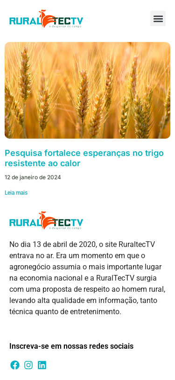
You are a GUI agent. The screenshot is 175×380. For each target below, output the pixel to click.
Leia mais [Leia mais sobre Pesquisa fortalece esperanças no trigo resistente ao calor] (16, 193)
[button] (158, 18)
